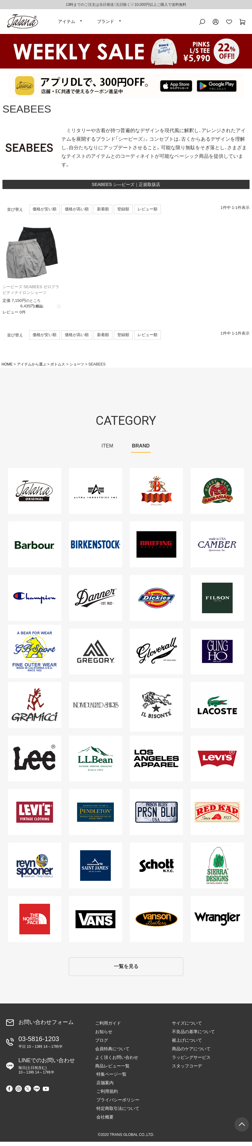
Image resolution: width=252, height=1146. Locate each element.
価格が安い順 (44, 212)
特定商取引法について (116, 1113)
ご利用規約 (106, 1095)
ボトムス (57, 367)
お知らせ (103, 1035)
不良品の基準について (193, 1035)
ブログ (101, 1044)
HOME (7, 367)
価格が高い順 (77, 212)
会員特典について (112, 1053)
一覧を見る (126, 970)
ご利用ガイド (108, 1027)
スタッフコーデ (187, 1070)
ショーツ (76, 367)
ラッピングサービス (191, 1061)
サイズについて (187, 1027)
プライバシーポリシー (116, 1104)
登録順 (123, 212)
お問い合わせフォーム (46, 1027)
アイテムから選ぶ (31, 367)
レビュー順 (147, 212)
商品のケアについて (191, 1053)
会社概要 (103, 1121)
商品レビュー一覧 (112, 1070)
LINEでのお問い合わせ (46, 1069)
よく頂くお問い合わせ (116, 1061)
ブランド (105, 22)
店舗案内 (103, 1087)
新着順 (103, 212)
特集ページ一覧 (110, 1078)
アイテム (66, 22)
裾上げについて (187, 1044)
